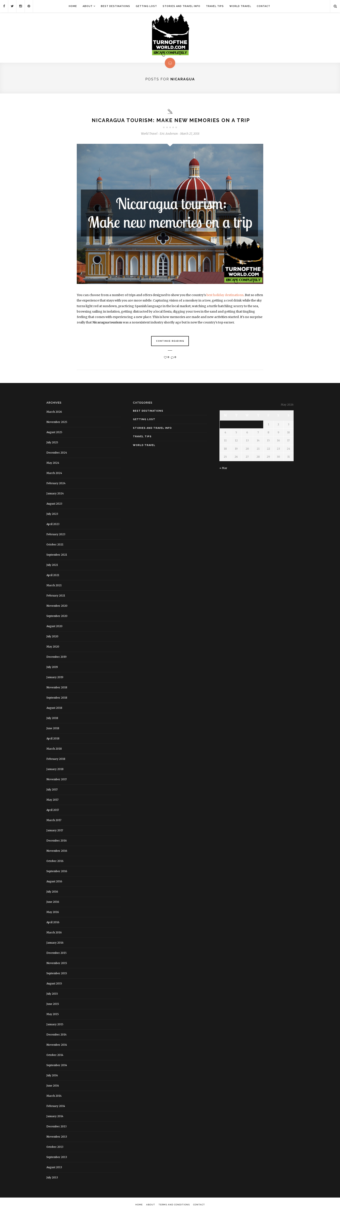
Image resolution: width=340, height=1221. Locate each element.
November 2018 (56, 695)
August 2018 (54, 716)
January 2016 (55, 951)
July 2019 (52, 675)
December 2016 (56, 849)
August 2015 (54, 992)
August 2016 (54, 889)
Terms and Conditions (174, 1213)
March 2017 (53, 828)
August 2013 (54, 1175)
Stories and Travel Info (181, 6)
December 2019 (56, 665)
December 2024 (56, 461)
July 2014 (52, 1083)
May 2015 (52, 1022)
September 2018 (56, 706)
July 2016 (52, 900)
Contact (263, 6)
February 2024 (55, 491)
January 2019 (54, 685)
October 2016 (55, 869)
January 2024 (55, 502)
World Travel (240, 6)
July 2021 (52, 573)
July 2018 (52, 726)
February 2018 (55, 767)
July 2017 (52, 798)
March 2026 (54, 420)
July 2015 (52, 1002)
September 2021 (56, 563)
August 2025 (54, 440)
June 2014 (52, 1094)
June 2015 (52, 1012)
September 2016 (56, 879)
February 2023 (55, 542)
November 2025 (56, 430)
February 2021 (55, 604)
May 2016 (52, 920)
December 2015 (56, 961)
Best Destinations (115, 6)
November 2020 (56, 614)
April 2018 (52, 747)
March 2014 (54, 1104)
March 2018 (54, 757)
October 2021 (54, 553)
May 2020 (52, 655)
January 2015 (54, 1032)
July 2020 (52, 644)
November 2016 (56, 859)
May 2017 (52, 808)
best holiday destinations (225, 304)
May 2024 (52, 471)
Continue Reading (170, 350)
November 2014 (56, 1053)
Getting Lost (146, 6)
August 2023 (54, 512)
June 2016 (52, 910)
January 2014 (54, 1124)
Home (73, 6)
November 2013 (56, 1145)
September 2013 (56, 1165)
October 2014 (54, 1063)
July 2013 (52, 1186)
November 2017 (56, 787)
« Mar (223, 476)
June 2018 (52, 736)
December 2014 (56, 1043)
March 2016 (54, 941)
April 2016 (52, 930)
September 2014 (56, 1073)
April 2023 (52, 532)
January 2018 (55, 777)
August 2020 (54, 634)
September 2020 (56, 624)
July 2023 (52, 522)
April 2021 (52, 583)
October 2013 (54, 1155)
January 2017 (54, 838)
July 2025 (52, 450)
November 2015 (56, 971)
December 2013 (56, 1135)
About (88, 6)
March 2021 (54, 593)
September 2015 (56, 981)
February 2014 (55, 1114)
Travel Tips (215, 6)
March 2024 (54, 481)
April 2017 (52, 818)
